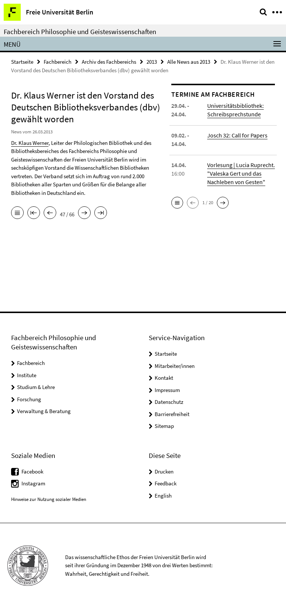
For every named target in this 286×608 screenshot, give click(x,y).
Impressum (167, 389)
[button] (177, 202)
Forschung (29, 399)
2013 (152, 61)
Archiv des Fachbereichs (109, 61)
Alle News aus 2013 (188, 61)
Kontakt (164, 377)
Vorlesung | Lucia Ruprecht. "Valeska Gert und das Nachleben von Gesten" (241, 173)
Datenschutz (169, 401)
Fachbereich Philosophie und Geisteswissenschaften (80, 31)
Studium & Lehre (36, 387)
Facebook (32, 471)
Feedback (165, 483)
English (163, 495)
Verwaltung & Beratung (44, 411)
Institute (26, 375)
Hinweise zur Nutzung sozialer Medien (48, 499)
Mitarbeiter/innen (175, 365)
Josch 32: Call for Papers (237, 135)
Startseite (22, 61)
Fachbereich (57, 61)
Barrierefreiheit (172, 414)
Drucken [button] (164, 471)
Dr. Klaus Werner (29, 142)
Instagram (33, 483)
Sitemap (164, 425)
